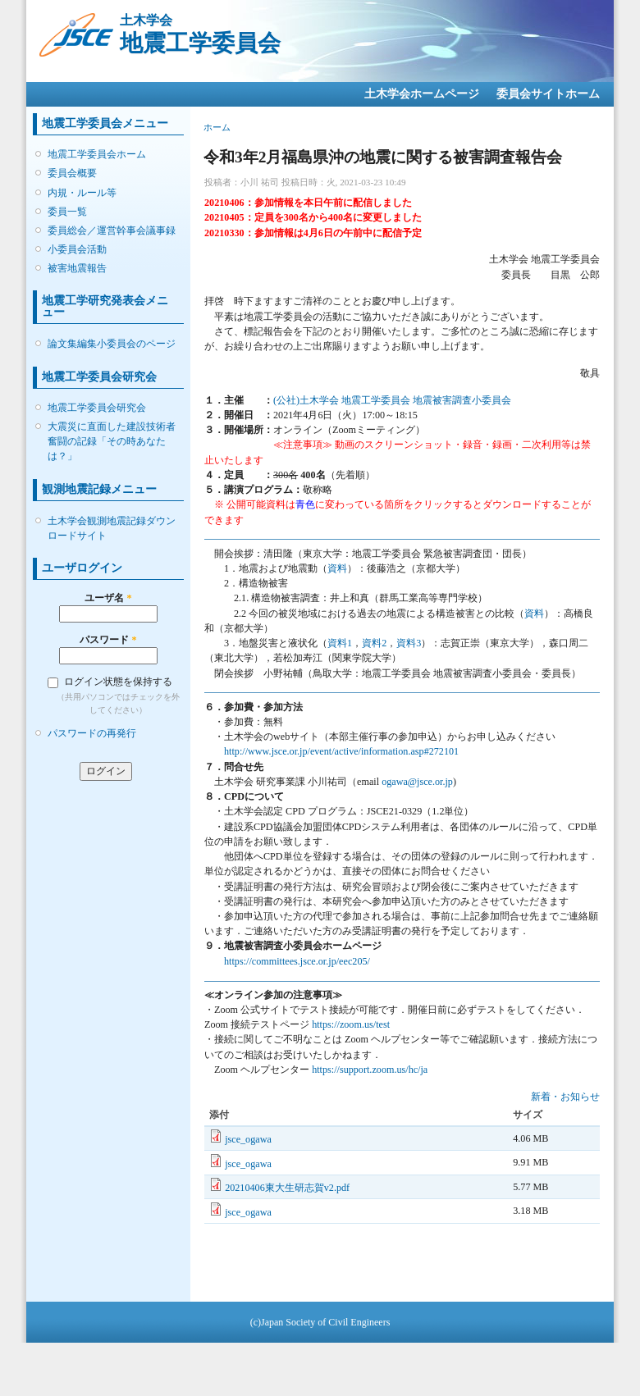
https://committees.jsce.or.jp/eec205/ (297, 961)
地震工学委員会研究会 (97, 407)
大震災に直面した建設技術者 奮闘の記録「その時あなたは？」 (112, 441)
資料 (337, 568)
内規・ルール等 (82, 192)
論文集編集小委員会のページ (112, 343)
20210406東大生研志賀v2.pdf (287, 1187)
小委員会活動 (77, 249)
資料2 (374, 643)
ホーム (217, 127)
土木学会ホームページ (421, 94)
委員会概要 (72, 173)
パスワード (108, 640)
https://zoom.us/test (351, 1024)
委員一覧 (67, 211)
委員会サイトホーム (548, 94)
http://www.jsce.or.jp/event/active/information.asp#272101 (341, 751)
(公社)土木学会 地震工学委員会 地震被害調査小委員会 (392, 400)
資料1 (339, 643)
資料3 (408, 643)
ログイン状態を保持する (118, 681)
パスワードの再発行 (92, 733)
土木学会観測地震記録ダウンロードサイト (112, 528)
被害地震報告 (77, 268)
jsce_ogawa (248, 1139)
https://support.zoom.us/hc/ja (369, 1069)
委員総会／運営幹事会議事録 (112, 230)
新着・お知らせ (565, 1096)
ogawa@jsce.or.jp (417, 781)
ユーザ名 (108, 598)
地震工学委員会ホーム (97, 154)
